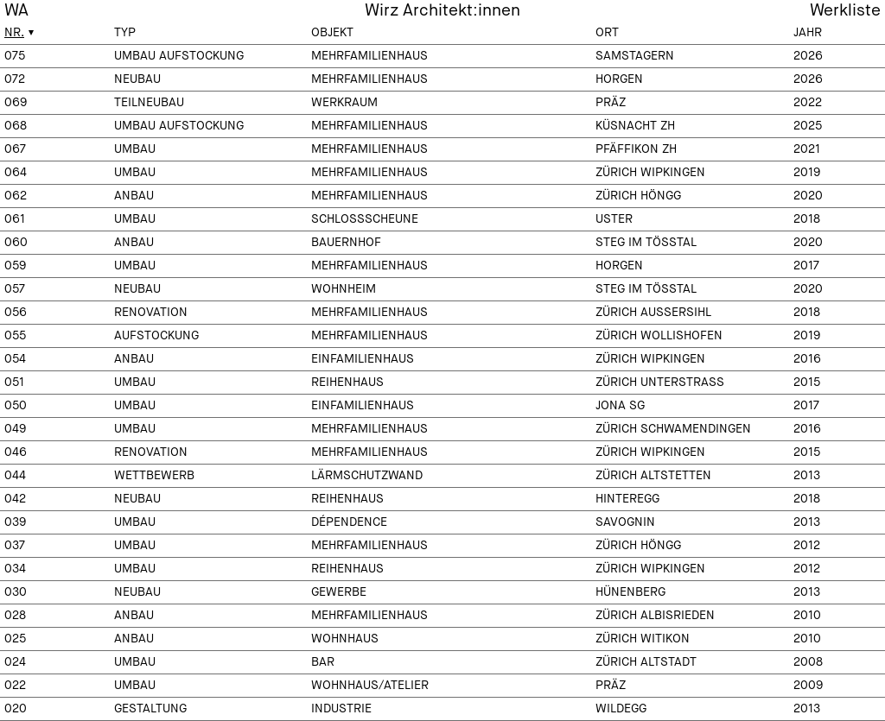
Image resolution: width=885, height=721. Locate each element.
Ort (607, 33)
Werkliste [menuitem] (845, 11)
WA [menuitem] (16, 11)
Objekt (332, 33)
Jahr (807, 33)
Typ (125, 33)
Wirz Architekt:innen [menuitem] (442, 11)
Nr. (14, 33)
